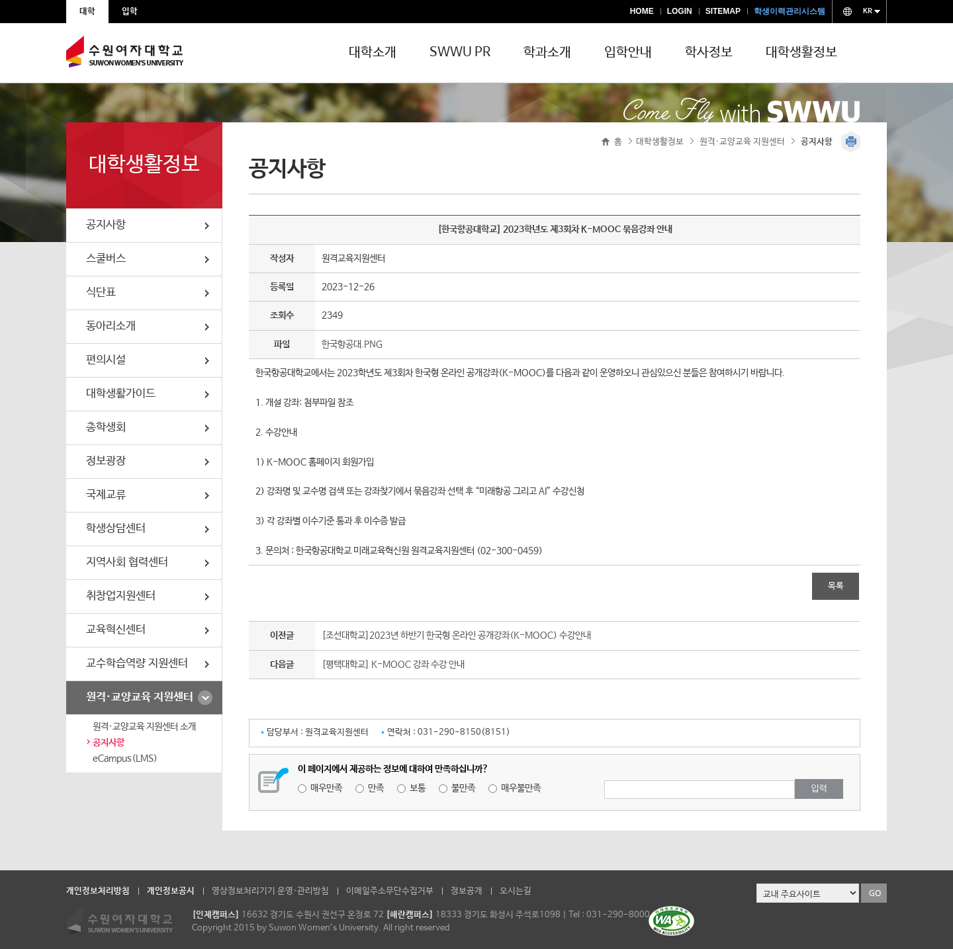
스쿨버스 (106, 259)
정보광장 (106, 461)
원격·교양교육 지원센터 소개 (144, 727)
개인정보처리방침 (98, 891)
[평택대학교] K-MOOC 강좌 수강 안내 (393, 664)
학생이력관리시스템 (789, 11)
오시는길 (515, 891)
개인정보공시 (171, 891)
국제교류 (106, 495)
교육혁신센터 (116, 630)
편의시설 (106, 360)
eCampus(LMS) (125, 758)
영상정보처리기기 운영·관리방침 (270, 891)
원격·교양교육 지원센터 (139, 697)
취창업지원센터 (121, 596)
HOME (642, 11)
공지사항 (106, 225)
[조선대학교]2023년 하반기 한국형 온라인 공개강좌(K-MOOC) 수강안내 (456, 635)
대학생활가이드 (121, 394)
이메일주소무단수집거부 (389, 891)
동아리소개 (111, 326)
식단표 (101, 292)
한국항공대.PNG (352, 344)
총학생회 (106, 427)
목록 (836, 586)
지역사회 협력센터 (127, 562)
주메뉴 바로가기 (0, 0)
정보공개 (466, 891)
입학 (130, 12)
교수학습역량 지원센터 (137, 663)
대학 (87, 12)
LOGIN (679, 11)
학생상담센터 (116, 528)
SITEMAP (723, 11)
